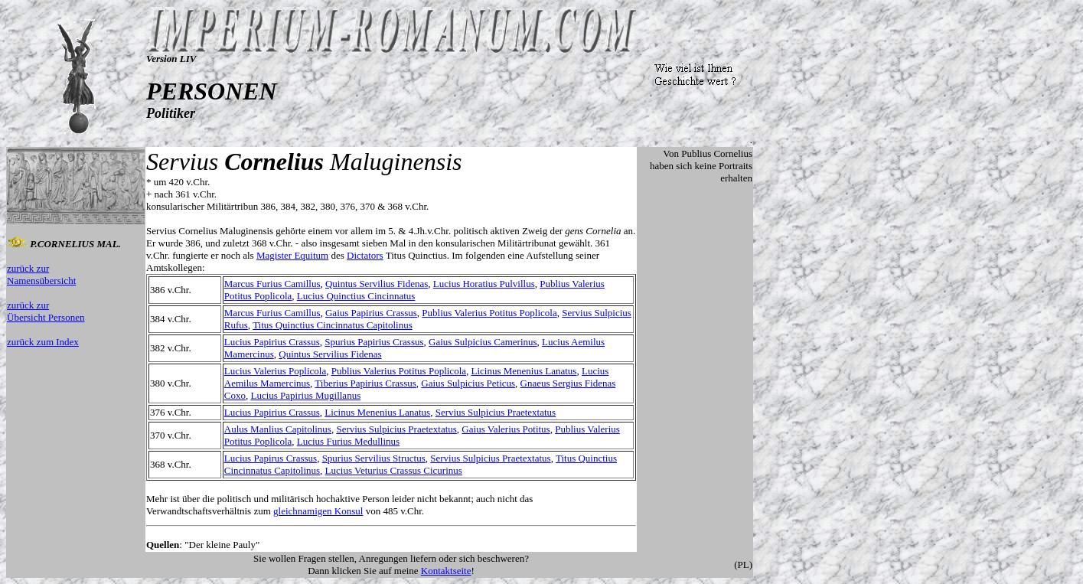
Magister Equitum (292, 255)
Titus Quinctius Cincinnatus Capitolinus (333, 325)
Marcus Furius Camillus (272, 283)
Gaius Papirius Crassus (371, 312)
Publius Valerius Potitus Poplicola (489, 312)
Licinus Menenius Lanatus (524, 371)
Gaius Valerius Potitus (506, 429)
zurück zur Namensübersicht (41, 274)
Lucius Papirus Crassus (270, 458)
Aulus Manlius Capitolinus (277, 429)
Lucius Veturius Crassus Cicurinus (393, 470)
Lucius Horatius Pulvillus (484, 283)
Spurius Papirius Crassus (374, 341)
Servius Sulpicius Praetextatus (495, 412)
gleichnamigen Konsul (318, 511)
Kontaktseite (446, 570)
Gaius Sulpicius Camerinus (483, 341)
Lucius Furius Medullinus (348, 441)
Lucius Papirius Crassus (272, 341)
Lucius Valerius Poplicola (275, 371)
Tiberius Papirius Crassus (365, 383)
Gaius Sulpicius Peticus (468, 383)
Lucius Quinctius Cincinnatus (356, 296)
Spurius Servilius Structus (374, 458)
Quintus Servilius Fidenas (376, 283)
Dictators (365, 255)
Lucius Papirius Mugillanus (305, 395)
